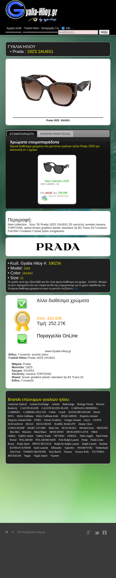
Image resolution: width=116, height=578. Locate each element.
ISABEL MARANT (64, 424)
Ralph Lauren (89, 443)
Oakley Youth (43, 435)
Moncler (26, 431)
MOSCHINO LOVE (77, 431)
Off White (59, 435)
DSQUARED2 (69, 416)
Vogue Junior (41, 455)
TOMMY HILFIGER (34, 451)
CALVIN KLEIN (29, 408)
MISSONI (102, 427)
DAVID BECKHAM (79, 412)
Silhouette (56, 447)
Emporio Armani (89, 416)
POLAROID (26, 439)
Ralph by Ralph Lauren (66, 443)
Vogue (27, 455)
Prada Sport (23, 443)
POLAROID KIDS (46, 439)
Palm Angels (86, 435)
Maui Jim (54, 427)
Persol (13, 439)
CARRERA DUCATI (34, 412)
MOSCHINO (57, 431)
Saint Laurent (41, 447)
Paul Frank (102, 435)
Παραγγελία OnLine (57, 335)
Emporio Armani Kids (19, 420)
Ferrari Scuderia (52, 420)
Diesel (96, 412)
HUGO (29, 424)
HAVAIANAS (15, 424)
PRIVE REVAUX (41, 443)
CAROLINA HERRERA (84, 408)
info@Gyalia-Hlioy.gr (31, 532)
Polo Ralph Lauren (69, 439)
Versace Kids (82, 451)
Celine (52, 412)
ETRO (37, 420)
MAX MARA (69, 427)
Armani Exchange (39, 404)
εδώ (76, 288)
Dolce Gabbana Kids (47, 416)
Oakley (12, 435)
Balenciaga (68, 404)
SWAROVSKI (85, 447)
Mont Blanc (40, 431)
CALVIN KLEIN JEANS (55, 408)
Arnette (56, 404)
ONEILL (72, 435)
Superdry (69, 447)
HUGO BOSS (43, 424)
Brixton (100, 404)
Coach (62, 412)
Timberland (102, 447)
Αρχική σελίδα (14, 28)
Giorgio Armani (72, 420)
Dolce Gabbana (25, 416)
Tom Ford (15, 451)
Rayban (103, 443)
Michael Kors (86, 427)
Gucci (87, 420)
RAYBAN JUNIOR (20, 447)
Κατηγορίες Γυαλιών (50, 27)
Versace (68, 451)
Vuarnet (55, 455)
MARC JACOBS (37, 427)
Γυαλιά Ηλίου (32, 27)
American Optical (17, 404)
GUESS (97, 420)
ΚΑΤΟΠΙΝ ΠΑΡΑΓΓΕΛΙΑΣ (55, 134)
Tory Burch (55, 451)
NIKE (94, 431)
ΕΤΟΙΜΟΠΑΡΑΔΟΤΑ (22, 134)
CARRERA (14, 412)
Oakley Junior (25, 435)
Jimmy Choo (85, 424)
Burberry (12, 408)
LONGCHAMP (16, 427)
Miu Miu (14, 431)
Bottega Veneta (85, 404)
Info (68, 27)
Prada (85, 439)
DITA (11, 416)
